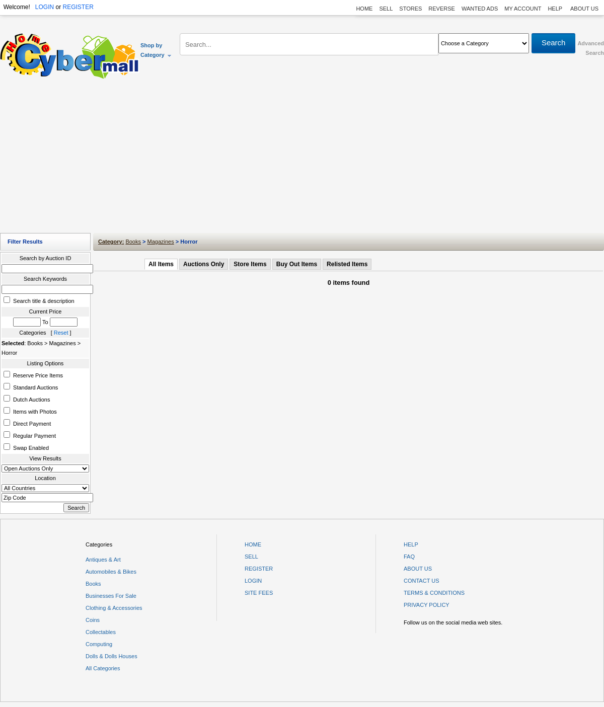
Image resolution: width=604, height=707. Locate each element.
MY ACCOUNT (522, 9)
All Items (161, 264)
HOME (364, 9)
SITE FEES (259, 593)
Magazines (160, 242)
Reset (61, 333)
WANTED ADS (480, 9)
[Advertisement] (302, 158)
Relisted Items (347, 264)
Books (133, 242)
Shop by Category (156, 50)
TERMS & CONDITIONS (434, 593)
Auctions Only (203, 264)
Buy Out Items (296, 264)
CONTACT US (421, 581)
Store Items (250, 264)
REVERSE (441, 9)
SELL (386, 9)
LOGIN (44, 7)
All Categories (103, 668)
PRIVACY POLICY (426, 605)
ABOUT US (584, 9)
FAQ (409, 557)
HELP (556, 9)
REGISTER (77, 7)
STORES (410, 9)
